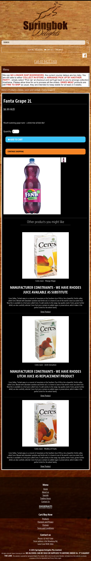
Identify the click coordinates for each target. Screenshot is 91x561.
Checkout (59, 49)
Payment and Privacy (45, 522)
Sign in (30, 49)
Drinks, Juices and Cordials (29, 90)
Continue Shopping (16, 151)
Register (38, 49)
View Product (45, 311)
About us (45, 492)
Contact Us (45, 501)
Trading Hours (45, 498)
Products (12, 90)
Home (4, 90)
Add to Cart (15, 139)
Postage (45, 525)
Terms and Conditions (45, 528)
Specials (46, 495)
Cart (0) (48, 49)
